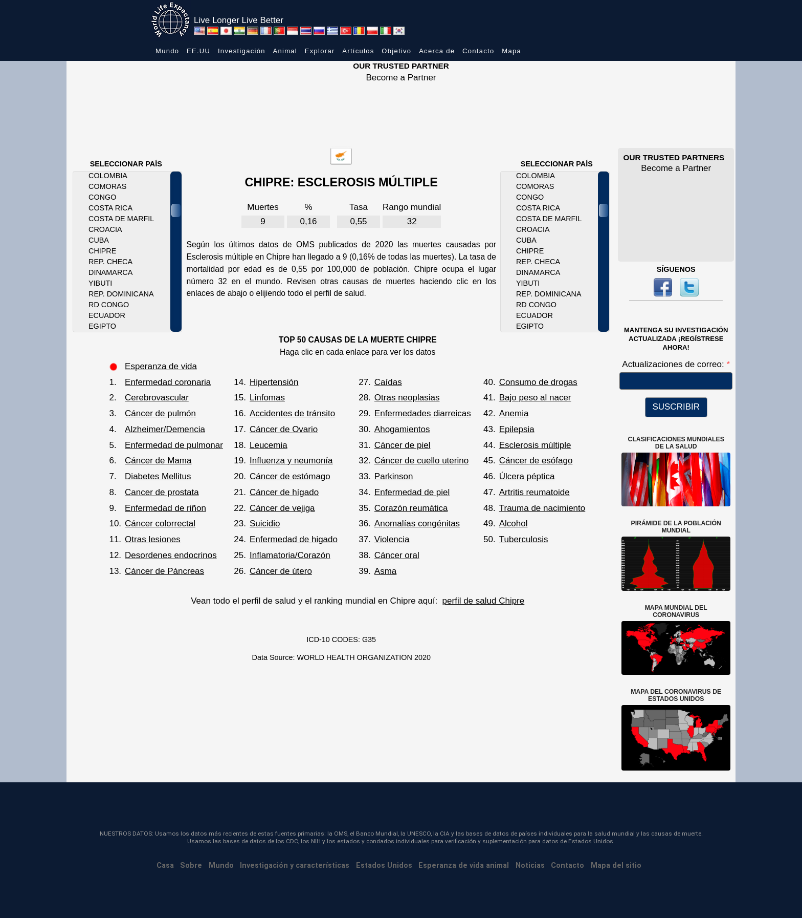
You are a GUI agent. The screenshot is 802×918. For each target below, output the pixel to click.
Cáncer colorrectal (160, 523)
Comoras (107, 186)
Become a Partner (401, 77)
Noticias (530, 865)
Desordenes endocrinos (171, 555)
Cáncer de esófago (536, 460)
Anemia (514, 413)
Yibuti (100, 283)
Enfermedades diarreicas (422, 413)
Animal (285, 51)
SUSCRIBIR (676, 407)
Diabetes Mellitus (158, 476)
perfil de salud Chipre (483, 601)
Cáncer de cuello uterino (421, 460)
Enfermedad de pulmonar (174, 445)
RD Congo (108, 305)
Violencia (392, 539)
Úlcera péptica (527, 476)
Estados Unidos (384, 865)
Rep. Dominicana (121, 294)
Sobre (191, 865)
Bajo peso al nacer (535, 397)
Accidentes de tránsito (292, 413)
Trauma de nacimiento (542, 508)
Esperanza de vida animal (463, 865)
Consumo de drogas (538, 382)
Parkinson (393, 476)
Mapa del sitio (616, 865)
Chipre (102, 251)
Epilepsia (516, 429)
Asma (385, 571)
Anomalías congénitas (417, 523)
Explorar (320, 51)
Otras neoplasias (407, 397)
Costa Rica (110, 208)
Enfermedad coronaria (168, 382)
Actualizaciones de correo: (674, 364)
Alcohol (513, 523)
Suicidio (265, 523)
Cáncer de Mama (158, 460)
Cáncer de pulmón (160, 413)
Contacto (478, 51)
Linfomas (267, 397)
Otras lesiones (153, 539)
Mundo (167, 51)
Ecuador (106, 315)
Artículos (358, 51)
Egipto (102, 326)
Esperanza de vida (161, 366)
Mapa (511, 51)
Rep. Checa (110, 262)
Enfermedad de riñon (165, 508)
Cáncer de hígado (284, 492)
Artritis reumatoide (534, 492)
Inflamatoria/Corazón (290, 555)
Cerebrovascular (157, 397)
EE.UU (198, 51)
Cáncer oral (396, 555)
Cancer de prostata (162, 492)
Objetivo (396, 51)
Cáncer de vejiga (282, 508)
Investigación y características (294, 865)
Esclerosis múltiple (535, 445)
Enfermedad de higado (294, 539)
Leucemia (268, 445)
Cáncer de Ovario (284, 429)
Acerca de (437, 51)
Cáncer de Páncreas (164, 571)
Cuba (98, 240)
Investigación (241, 51)
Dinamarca (110, 272)
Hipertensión (274, 382)
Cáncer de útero (281, 571)
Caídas (388, 382)
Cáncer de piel (402, 445)
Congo (102, 197)
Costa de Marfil (121, 219)
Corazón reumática (411, 508)
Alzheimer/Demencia (165, 429)
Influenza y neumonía (291, 460)
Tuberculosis (523, 539)
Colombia (107, 176)
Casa (165, 865)
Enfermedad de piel (412, 492)
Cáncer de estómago (290, 476)
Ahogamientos (402, 429)
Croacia (105, 229)
